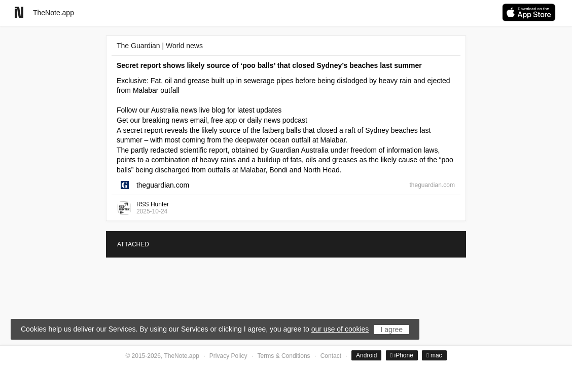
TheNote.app (53, 13)
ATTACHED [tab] (133, 244)
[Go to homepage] (19, 12)
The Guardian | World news (160, 46)
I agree (391, 329)
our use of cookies (340, 329)
